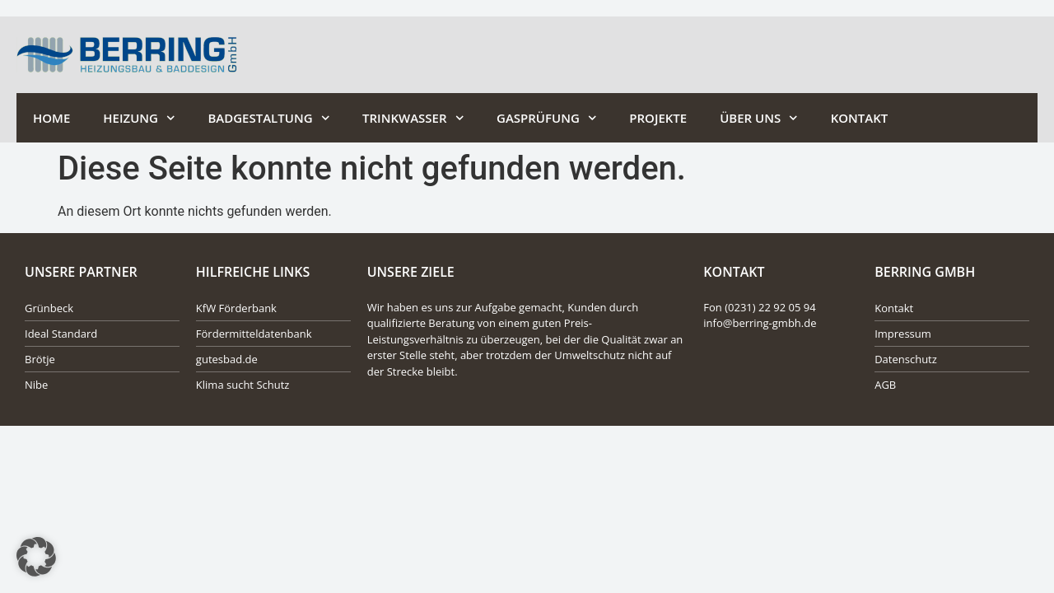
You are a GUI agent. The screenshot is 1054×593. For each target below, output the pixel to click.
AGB (885, 384)
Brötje (40, 359)
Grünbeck (49, 308)
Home (51, 118)
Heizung (139, 118)
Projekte (658, 118)
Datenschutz (905, 359)
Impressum (902, 333)
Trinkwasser (413, 118)
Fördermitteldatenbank (254, 333)
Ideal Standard (61, 333)
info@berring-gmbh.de (759, 322)
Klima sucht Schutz (243, 384)
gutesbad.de (227, 359)
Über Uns (759, 118)
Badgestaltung (268, 118)
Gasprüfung (546, 118)
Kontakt (859, 118)
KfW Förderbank (236, 308)
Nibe (36, 384)
